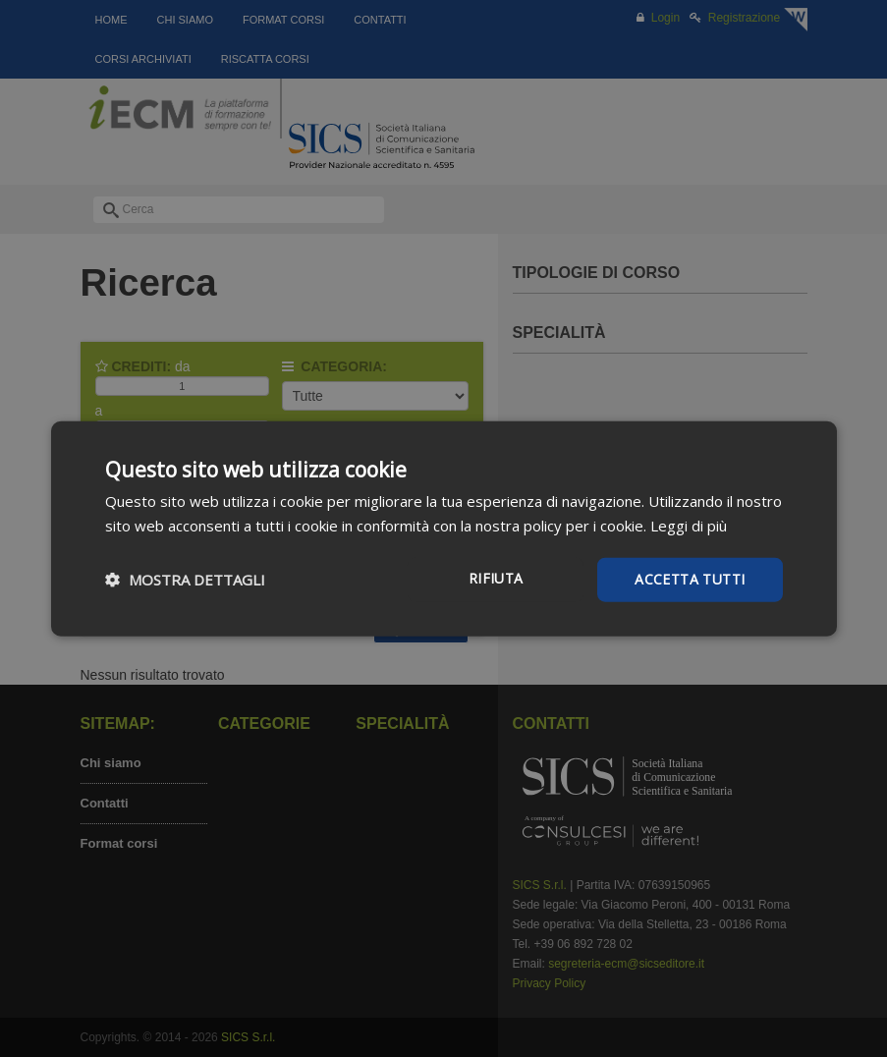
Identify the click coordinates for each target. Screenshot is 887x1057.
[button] (185, 579)
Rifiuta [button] (496, 578)
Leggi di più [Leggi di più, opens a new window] (688, 525)
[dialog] (443, 528)
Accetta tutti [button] (690, 579)
